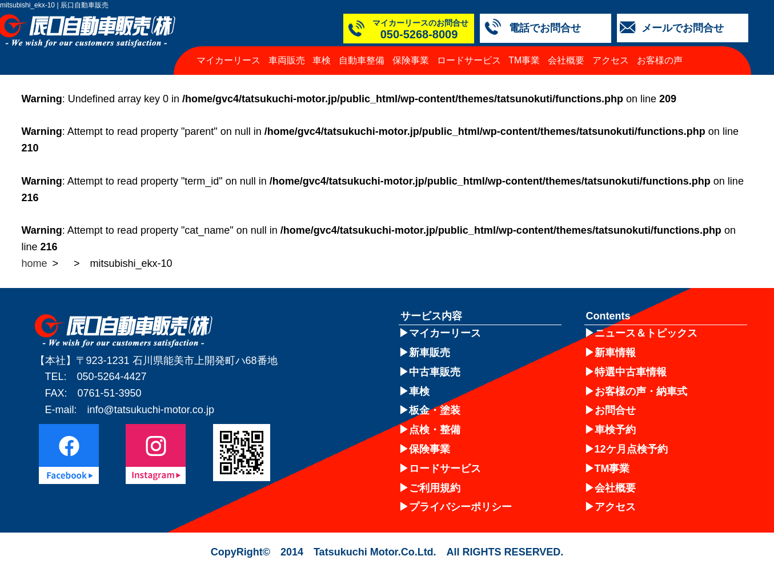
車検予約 (615, 429)
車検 (321, 60)
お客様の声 (660, 60)
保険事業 (410, 60)
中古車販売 (434, 372)
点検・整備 (434, 429)
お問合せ (615, 410)
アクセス (610, 60)
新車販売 (429, 352)
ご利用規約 (434, 488)
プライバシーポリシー (460, 507)
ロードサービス (469, 60)
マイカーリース (228, 60)
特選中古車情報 (631, 372)
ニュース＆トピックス (646, 333)
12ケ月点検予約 (631, 449)
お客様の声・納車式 (641, 391)
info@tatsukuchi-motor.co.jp (150, 409)
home (34, 263)
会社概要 (566, 60)
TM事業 (524, 60)
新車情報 (615, 352)
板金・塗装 (434, 410)
